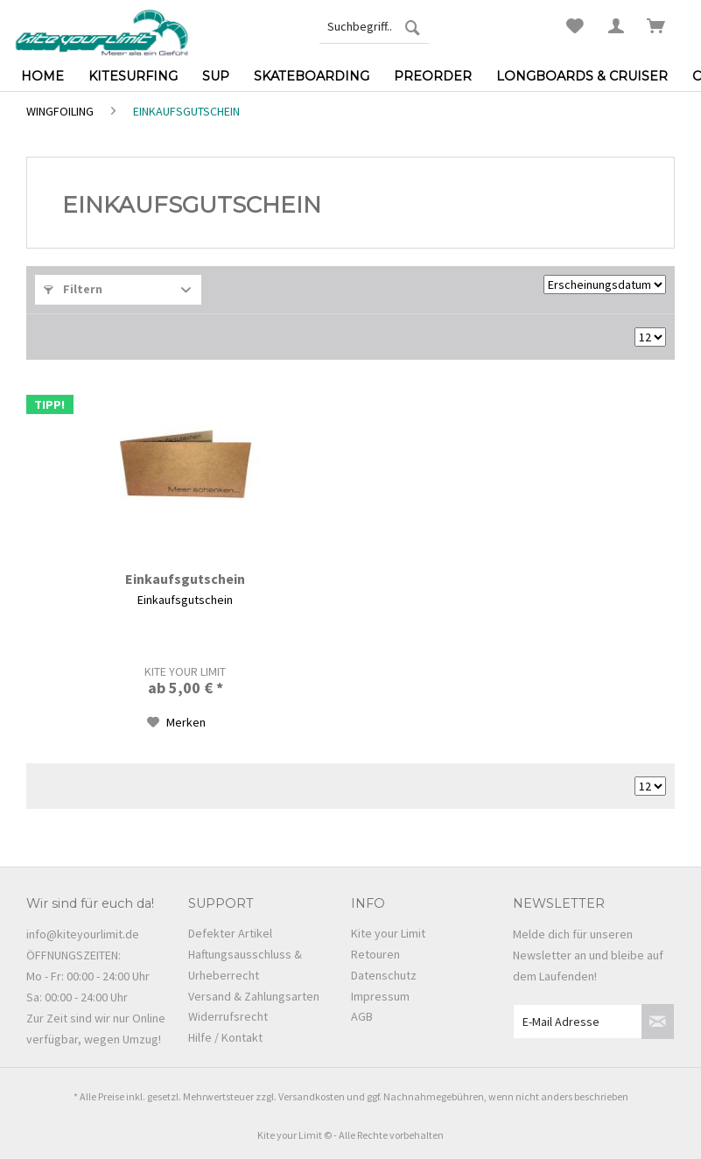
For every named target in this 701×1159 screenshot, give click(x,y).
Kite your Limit (388, 933)
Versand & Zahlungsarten (253, 996)
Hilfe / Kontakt (225, 1037)
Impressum (380, 996)
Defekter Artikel (230, 933)
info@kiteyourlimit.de (82, 934)
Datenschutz (384, 975)
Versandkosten (311, 1096)
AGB (362, 1016)
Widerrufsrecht (228, 1016)
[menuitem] (374, 26)
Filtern (73, 289)
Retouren (375, 954)
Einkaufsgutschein (185, 578)
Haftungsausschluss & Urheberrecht (245, 964)
